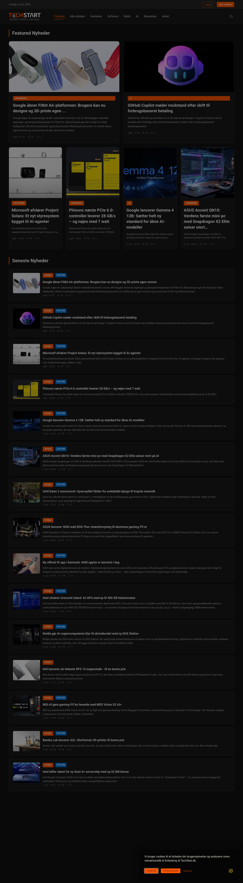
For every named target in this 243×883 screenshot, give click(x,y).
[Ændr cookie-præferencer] (187, 870)
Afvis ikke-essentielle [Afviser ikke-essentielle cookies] (170, 871)
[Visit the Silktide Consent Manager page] (231, 871)
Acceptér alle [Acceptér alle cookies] (151, 871)
